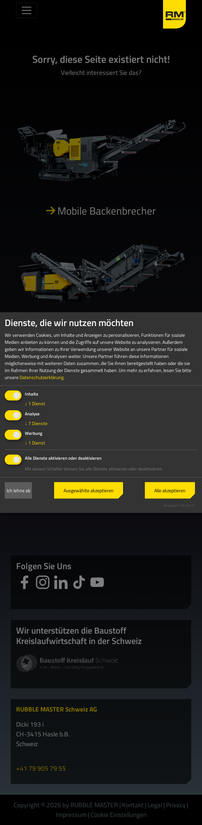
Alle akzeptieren (170, 490)
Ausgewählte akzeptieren (89, 490)
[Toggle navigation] (26, 10)
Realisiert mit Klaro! (179, 505)
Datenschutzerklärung (41, 377)
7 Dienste (36, 422)
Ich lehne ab (18, 490)
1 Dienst (35, 403)
